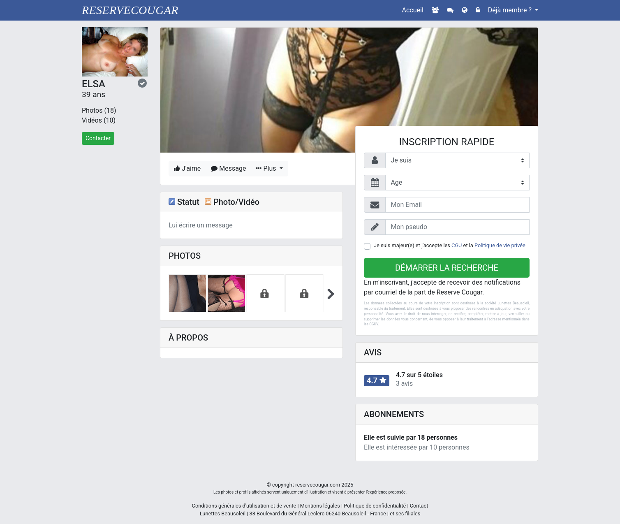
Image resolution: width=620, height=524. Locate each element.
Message (228, 168)
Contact (419, 506)
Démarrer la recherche (446, 268)
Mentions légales (320, 506)
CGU (456, 245)
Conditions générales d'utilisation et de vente (244, 506)
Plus (267, 168)
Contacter (98, 138)
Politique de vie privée (499, 245)
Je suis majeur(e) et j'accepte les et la (449, 245)
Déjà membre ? (510, 10)
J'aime (187, 168)
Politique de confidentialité (375, 506)
